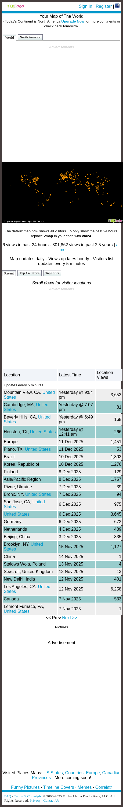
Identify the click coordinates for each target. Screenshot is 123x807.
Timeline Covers (58, 787)
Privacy (35, 800)
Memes (85, 787)
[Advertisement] (60, 104)
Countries (74, 773)
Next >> (69, 617)
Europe (93, 773)
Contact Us (51, 800)
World (9, 37)
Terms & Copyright (28, 796)
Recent (9, 273)
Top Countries (29, 273)
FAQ (7, 796)
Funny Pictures (25, 787)
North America (30, 37)
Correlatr (103, 787)
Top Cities (52, 273)
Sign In (85, 6)
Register (104, 6)
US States (53, 773)
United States (43, 432)
